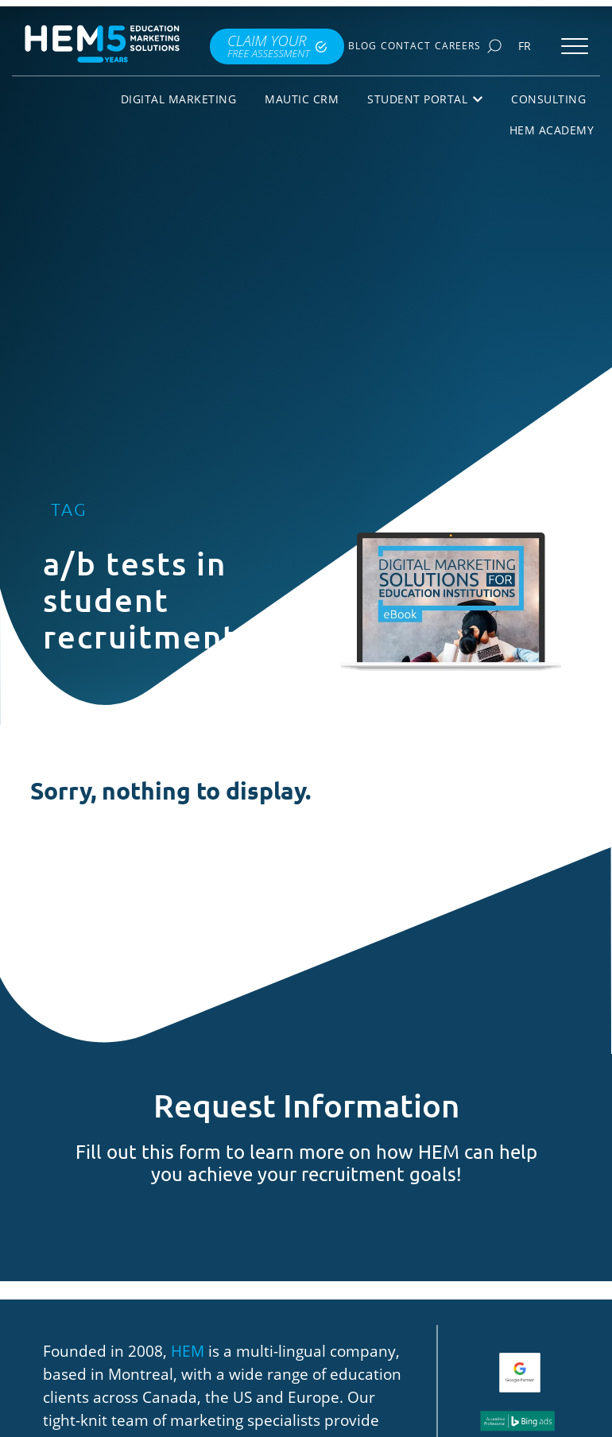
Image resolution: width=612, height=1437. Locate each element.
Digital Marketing (179, 99)
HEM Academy (552, 130)
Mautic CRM (302, 99)
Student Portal (424, 99)
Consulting (548, 99)
